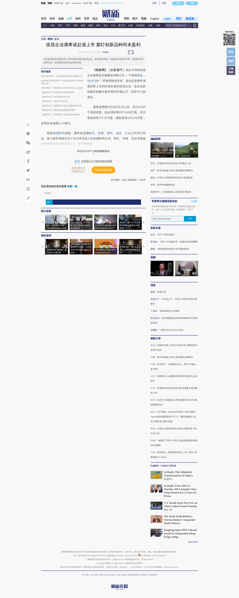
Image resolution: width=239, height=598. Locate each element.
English (154, 18)
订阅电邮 (230, 70)
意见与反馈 (121, 575)
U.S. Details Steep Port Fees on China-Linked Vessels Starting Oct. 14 (180, 506)
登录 (154, 3)
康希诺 (138, 75)
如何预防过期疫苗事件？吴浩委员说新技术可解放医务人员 (62, 82)
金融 (61, 18)
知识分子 (155, 299)
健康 (90, 25)
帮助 (96, 3)
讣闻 (158, 25)
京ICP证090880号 (80, 556)
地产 (60, 25)
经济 (52, 18)
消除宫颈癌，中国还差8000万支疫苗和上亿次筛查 (62, 88)
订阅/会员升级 (103, 170)
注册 (164, 3)
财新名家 (156, 228)
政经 (78, 18)
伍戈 (153, 234)
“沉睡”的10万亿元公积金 (171, 330)
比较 (130, 25)
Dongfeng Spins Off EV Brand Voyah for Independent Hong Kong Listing (180, 533)
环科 (98, 25)
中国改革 (140, 25)
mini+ (168, 18)
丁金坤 (154, 311)
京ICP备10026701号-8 (97, 556)
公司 (69, 18)
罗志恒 (154, 242)
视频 (143, 18)
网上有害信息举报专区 (112, 3)
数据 (43, 3)
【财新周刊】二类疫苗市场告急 (54, 101)
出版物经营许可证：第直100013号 (138, 559)
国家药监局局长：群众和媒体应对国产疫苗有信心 (62, 76)
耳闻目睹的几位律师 (169, 311)
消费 (75, 25)
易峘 (153, 249)
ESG (113, 25)
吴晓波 (154, 330)
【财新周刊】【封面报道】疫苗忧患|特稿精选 (60, 114)
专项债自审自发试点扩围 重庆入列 (174, 163)
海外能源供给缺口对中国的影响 (173, 249)
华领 (101, 133)
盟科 (110, 133)
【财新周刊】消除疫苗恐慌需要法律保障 (58, 110)
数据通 (191, 18)
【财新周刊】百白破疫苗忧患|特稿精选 (57, 92)
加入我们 (95, 575)
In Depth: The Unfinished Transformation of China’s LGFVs (178, 475)
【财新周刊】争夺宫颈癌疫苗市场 (55, 97)
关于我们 (86, 575)
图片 (135, 18)
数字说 (121, 25)
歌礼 (92, 133)
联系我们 (144, 575)
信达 (119, 133)
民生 (106, 25)
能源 (83, 25)
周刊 (178, 18)
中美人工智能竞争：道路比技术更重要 (179, 242)
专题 (150, 25)
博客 (126, 18)
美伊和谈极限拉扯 (166, 185)
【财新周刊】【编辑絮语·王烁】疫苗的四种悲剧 (61, 106)
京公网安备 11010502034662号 (152, 556)
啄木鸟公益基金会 (108, 575)
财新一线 (72, 186)
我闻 (50, 3)
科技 (52, 25)
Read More (193, 542)
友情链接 (153, 575)
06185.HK (93, 80)
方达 (128, 133)
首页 (43, 18)
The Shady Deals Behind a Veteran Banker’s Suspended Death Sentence (179, 520)
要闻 (50, 39)
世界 (86, 18)
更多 (45, 25)
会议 (67, 3)
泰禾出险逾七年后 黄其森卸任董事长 (175, 170)
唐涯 (153, 292)
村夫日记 (155, 318)
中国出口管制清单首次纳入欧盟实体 (175, 177)
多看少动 (161, 292)
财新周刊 (155, 192)
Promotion (76, 3)
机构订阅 (58, 3)
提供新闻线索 (133, 575)
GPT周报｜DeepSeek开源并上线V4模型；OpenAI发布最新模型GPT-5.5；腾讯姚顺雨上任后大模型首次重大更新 (174, 417)
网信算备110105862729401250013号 (122, 556)
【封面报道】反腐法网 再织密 (176, 192)
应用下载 (87, 3)
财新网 (106, 52)
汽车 (67, 25)
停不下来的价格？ (166, 234)
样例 (194, 201)
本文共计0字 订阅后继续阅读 (93, 151)
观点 (95, 18)
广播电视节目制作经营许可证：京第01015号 (104, 559)
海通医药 (59, 133)
